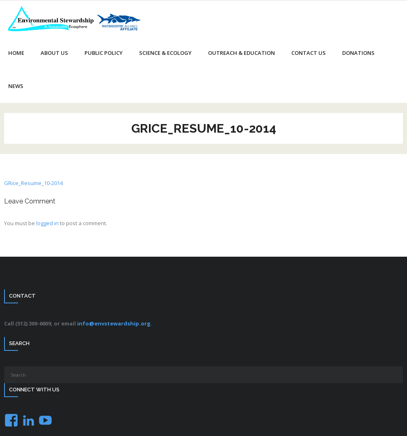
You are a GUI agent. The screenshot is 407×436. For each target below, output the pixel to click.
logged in (47, 223)
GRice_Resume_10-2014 (33, 183)
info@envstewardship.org (114, 323)
